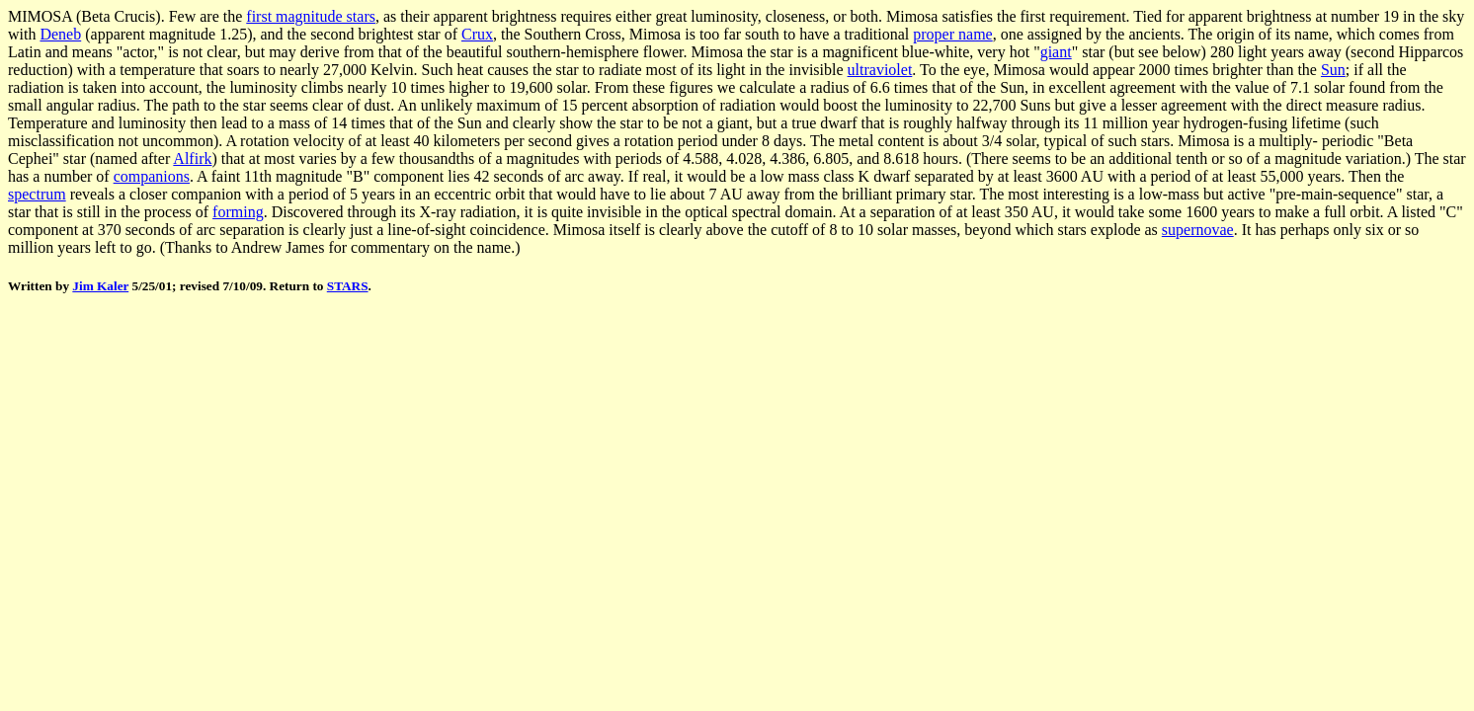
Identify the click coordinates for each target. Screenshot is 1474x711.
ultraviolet (880, 69)
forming (238, 211)
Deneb (60, 34)
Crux (477, 34)
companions (152, 176)
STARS (347, 285)
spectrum (37, 194)
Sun (1333, 69)
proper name (952, 34)
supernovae (1198, 229)
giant (1056, 51)
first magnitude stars (310, 16)
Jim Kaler (100, 285)
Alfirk (192, 158)
